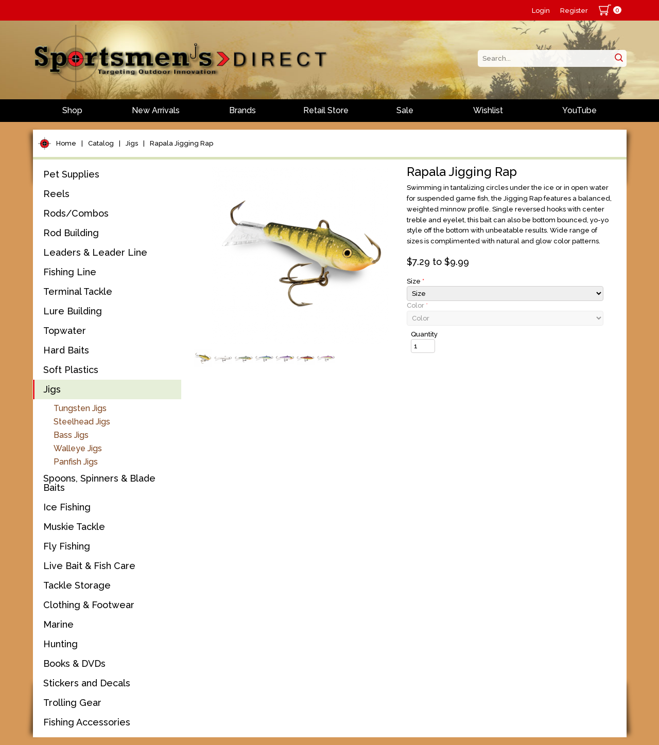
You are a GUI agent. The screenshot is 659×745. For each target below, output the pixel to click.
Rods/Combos (76, 213)
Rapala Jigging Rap (181, 143)
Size (415, 281)
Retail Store (326, 110)
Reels (56, 193)
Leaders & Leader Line (95, 252)
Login (541, 10)
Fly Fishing (66, 546)
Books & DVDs (74, 663)
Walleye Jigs (78, 448)
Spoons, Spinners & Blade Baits (99, 483)
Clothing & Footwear (88, 604)
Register (574, 10)
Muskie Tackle (74, 526)
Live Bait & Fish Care (89, 565)
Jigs (132, 143)
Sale (404, 110)
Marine (58, 624)
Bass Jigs (71, 435)
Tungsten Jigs (80, 408)
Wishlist (488, 110)
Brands (242, 110)
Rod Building (71, 232)
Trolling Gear (72, 702)
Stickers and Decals (86, 683)
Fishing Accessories (86, 722)
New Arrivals (156, 110)
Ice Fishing (67, 507)
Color (417, 305)
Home (66, 143)
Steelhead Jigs (82, 422)
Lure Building (72, 311)
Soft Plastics (70, 369)
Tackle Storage (77, 585)
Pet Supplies (71, 174)
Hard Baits (66, 350)
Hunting (60, 643)
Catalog (101, 143)
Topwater (64, 330)
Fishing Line (69, 272)
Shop (72, 110)
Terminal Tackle (77, 291)
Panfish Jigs (76, 462)
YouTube (579, 110)
